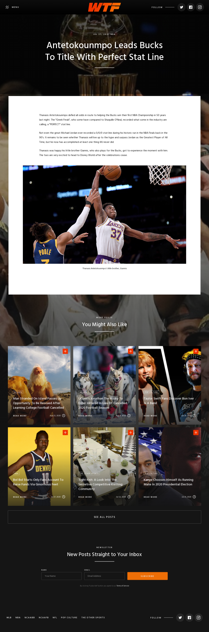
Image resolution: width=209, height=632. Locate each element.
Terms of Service (123, 588)
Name (44, 572)
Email (87, 572)
